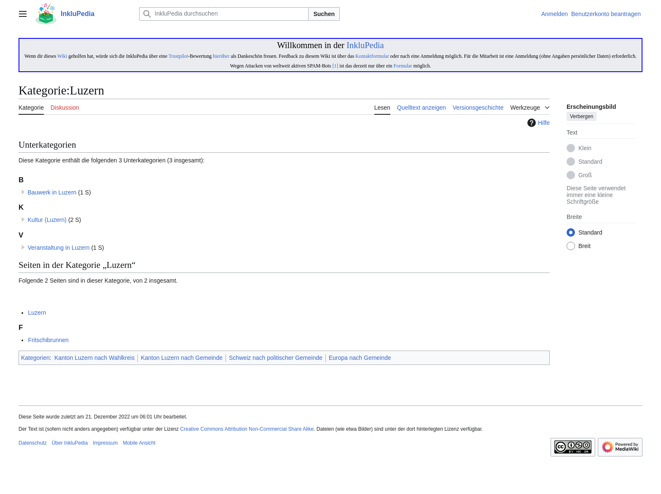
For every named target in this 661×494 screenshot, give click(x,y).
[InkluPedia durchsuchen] (224, 14)
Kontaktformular (372, 56)
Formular (402, 66)
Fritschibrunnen (48, 340)
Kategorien (35, 357)
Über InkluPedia (70, 443)
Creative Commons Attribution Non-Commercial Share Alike (247, 429)
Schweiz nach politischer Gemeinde (275, 357)
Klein (584, 148)
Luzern (37, 312)
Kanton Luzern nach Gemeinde (182, 357)
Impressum (105, 443)
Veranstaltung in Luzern (58, 247)
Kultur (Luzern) (47, 219)
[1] (335, 66)
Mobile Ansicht (139, 443)
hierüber (221, 56)
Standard (590, 162)
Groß (585, 175)
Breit (584, 246)
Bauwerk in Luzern (51, 192)
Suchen (324, 14)
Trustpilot (178, 56)
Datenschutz (33, 443)
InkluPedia (365, 45)
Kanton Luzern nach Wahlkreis (94, 357)
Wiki (62, 56)
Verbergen (581, 117)
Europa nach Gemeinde (360, 357)
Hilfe (537, 123)
